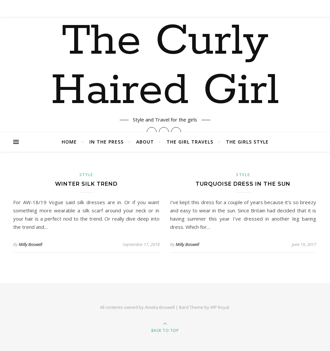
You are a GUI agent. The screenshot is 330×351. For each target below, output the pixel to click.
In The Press (106, 142)
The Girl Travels (189, 142)
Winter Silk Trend (86, 184)
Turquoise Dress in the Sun (242, 184)
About (145, 142)
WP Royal (219, 307)
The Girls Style (247, 142)
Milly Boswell (30, 244)
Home (69, 142)
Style (86, 174)
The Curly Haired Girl (165, 66)
